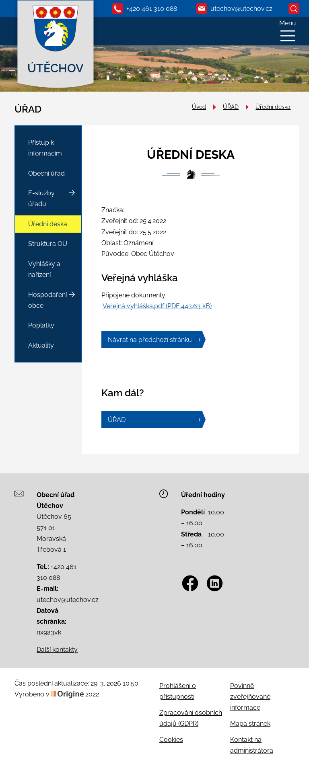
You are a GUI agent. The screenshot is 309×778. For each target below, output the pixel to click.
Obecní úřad (46, 173)
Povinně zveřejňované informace (250, 696)
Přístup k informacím (45, 148)
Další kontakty (57, 649)
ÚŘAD (231, 106)
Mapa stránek (250, 723)
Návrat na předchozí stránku (150, 340)
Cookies (171, 739)
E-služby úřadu (41, 198)
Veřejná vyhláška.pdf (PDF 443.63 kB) (157, 306)
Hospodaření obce (47, 300)
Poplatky (41, 325)
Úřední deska (272, 106)
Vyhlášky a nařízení (44, 269)
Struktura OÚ (47, 244)
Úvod (199, 106)
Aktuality (41, 345)
